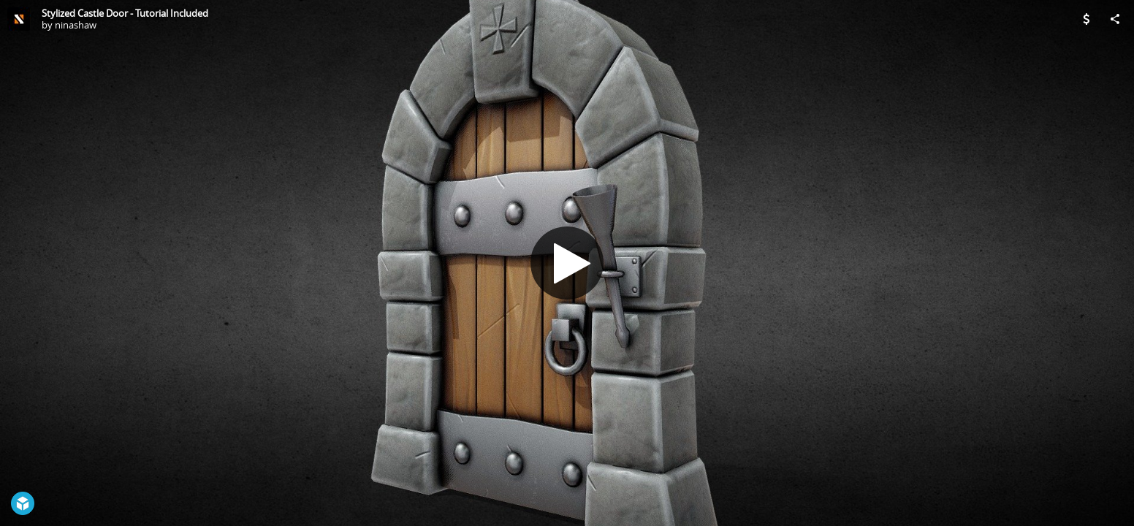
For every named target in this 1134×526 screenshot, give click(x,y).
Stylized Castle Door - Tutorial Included (125, 13)
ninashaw (75, 24)
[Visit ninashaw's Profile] (19, 19)
